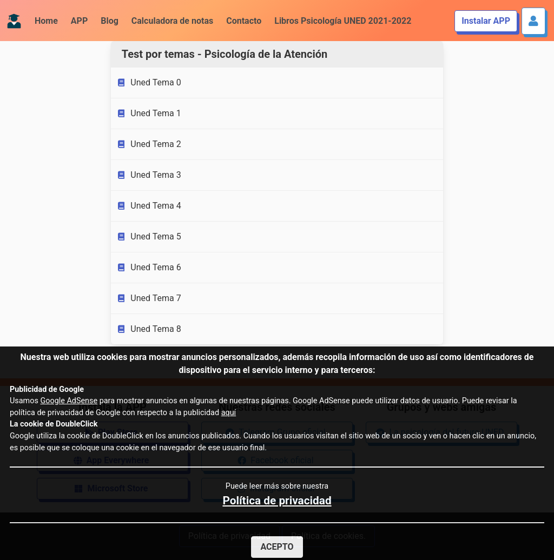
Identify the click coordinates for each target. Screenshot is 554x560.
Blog (109, 21)
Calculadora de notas (172, 21)
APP (79, 21)
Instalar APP (485, 21)
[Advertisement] (55, 210)
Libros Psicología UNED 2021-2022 (342, 21)
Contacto (243, 21)
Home (46, 21)
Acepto (276, 547)
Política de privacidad (276, 500)
